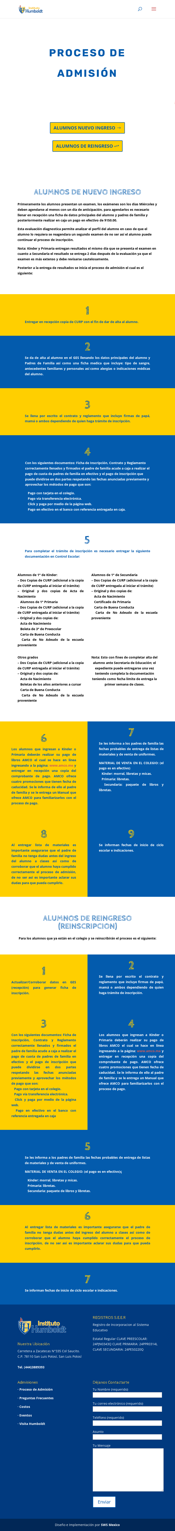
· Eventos (25, 1415)
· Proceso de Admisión (35, 1389)
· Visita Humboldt (31, 1424)
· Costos (24, 1406)
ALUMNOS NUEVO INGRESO (84, 128)
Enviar (104, 1502)
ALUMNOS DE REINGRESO (84, 146)
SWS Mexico (110, 1525)
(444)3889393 (34, 1367)
